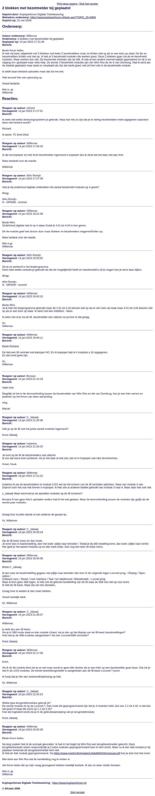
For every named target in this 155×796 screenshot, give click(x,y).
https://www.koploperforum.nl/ (69, 782)
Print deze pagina (67, 3)
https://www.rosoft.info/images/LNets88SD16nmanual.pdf (87, 753)
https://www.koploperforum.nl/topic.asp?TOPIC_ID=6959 (63, 17)
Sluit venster (77, 792)
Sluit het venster (88, 3)
